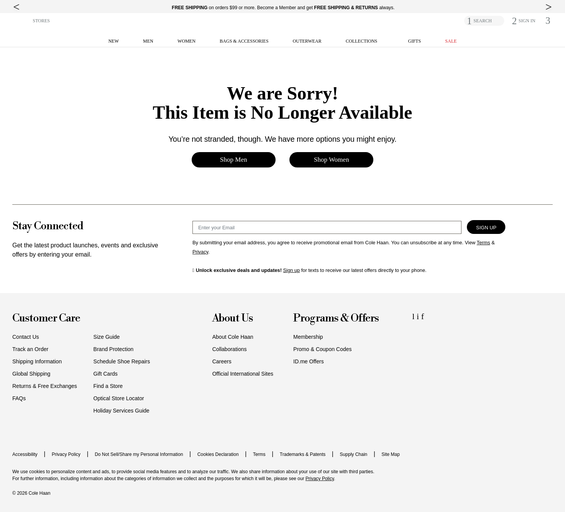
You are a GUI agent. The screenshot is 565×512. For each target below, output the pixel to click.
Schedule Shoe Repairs (122, 361)
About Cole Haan (232, 337)
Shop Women (331, 159)
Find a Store (108, 386)
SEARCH (482, 20)
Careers (221, 361)
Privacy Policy (66, 454)
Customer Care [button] (46, 318)
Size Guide (107, 337)
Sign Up (486, 227)
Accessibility (24, 454)
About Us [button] (232, 318)
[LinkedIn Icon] (414, 316)
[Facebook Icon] (422, 316)
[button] (21, 20)
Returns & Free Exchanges (44, 386)
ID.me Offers (308, 361)
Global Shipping (31, 374)
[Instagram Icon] (419, 316)
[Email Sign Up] (327, 227)
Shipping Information (37, 361)
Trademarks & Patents (303, 454)
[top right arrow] (549, 7)
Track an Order (30, 349)
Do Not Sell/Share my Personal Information (139, 454)
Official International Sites (242, 374)
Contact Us (25, 337)
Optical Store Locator (119, 398)
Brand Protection (114, 349)
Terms (259, 454)
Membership (308, 337)
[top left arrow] (16, 7)
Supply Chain (353, 454)
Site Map (390, 454)
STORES (41, 20)
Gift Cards (106, 374)
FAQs (19, 398)
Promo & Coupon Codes (322, 349)
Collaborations (229, 349)
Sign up (291, 270)
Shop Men (233, 159)
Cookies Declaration (218, 454)
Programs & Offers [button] (336, 318)
